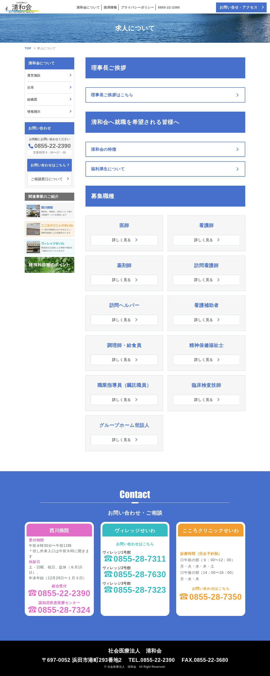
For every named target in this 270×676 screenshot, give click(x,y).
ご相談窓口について (47, 179)
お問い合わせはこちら (48, 165)
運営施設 (33, 75)
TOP (28, 48)
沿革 (30, 87)
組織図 (32, 99)
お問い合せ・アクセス (238, 7)
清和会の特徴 (103, 149)
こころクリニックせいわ (210, 530)
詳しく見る (121, 240)
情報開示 (33, 111)
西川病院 (59, 530)
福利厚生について (108, 169)
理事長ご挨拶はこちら (112, 95)
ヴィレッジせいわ (135, 530)
